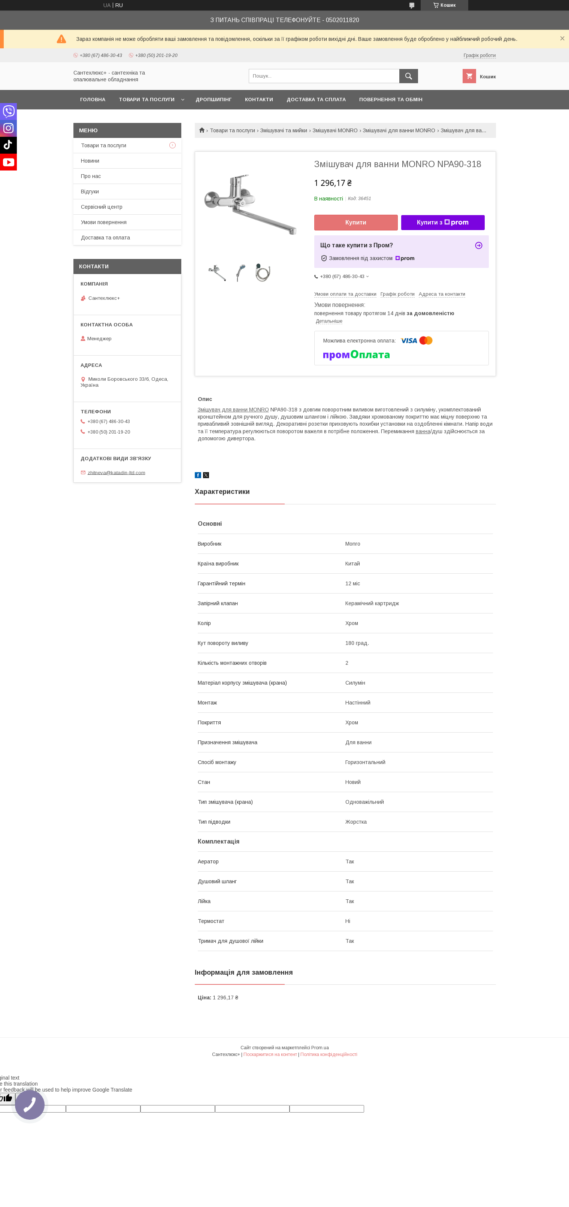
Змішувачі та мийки (283, 130)
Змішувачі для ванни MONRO (399, 130)
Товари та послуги (147, 99)
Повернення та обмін (391, 99)
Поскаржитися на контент (270, 1054)
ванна (423, 431)
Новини (90, 161)
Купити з (443, 222)
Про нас (91, 176)
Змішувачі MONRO (335, 130)
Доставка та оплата (105, 238)
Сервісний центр (101, 207)
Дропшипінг (213, 99)
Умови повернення (104, 222)
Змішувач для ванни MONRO (233, 410)
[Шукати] (408, 76)
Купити (355, 222)
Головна (92, 99)
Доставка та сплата (316, 99)
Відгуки (90, 191)
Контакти (259, 99)
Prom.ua (320, 1047)
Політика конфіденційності (328, 1054)
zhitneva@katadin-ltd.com (116, 472)
